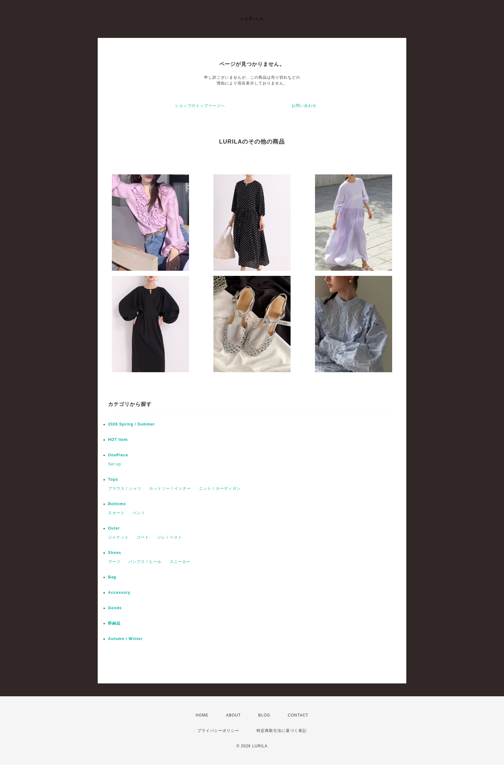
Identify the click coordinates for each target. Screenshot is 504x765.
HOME (202, 715)
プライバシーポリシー (218, 730)
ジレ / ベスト (169, 537)
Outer (114, 528)
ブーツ (114, 561)
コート (143, 537)
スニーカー (180, 561)
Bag (112, 577)
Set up (114, 464)
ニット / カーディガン (220, 488)
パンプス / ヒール (145, 561)
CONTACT (298, 715)
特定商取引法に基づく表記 (281, 730)
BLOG (264, 715)
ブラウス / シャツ (124, 488)
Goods (115, 608)
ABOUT (233, 715)
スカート (116, 513)
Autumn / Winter (125, 639)
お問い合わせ (304, 105)
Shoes (114, 552)
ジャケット (118, 537)
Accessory (119, 592)
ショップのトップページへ (200, 105)
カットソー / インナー (170, 488)
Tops (113, 479)
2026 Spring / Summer (131, 424)
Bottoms (119, 504)
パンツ (138, 513)
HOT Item (118, 439)
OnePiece (120, 455)
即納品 (114, 623)
